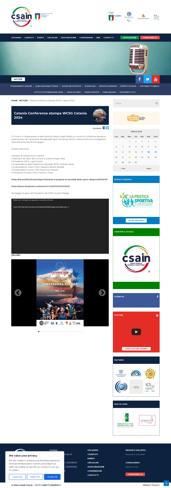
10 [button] (58, 331)
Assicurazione (68, 37)
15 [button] (68, 331)
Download (90, 86)
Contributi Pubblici (149, 86)
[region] (34, 467)
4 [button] (45, 331)
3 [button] (43, 331)
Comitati (29, 37)
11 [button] (60, 331)
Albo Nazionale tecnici (46, 86)
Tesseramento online (21, 86)
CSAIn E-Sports (91, 92)
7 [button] (51, 331)
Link (98, 37)
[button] (157, 103)
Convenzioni (86, 37)
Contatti (108, 37)
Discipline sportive (71, 86)
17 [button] (73, 331)
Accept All (52, 477)
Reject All (35, 477)
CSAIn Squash (109, 92)
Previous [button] (18, 293)
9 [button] (56, 331)
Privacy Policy (151, 485)
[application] (60, 226)
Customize (17, 477)
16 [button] (70, 331)
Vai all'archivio (136, 220)
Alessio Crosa (132, 467)
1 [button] (38, 331)
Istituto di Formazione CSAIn (48, 92)
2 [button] (41, 331)
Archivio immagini (108, 86)
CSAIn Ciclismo (74, 92)
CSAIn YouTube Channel (136, 349)
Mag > (149, 168)
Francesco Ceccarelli (135, 454)
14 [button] (66, 331)
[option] (60, 292)
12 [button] (62, 331)
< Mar (123, 168)
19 (156, 152)
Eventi (40, 37)
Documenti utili (127, 92)
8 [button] (53, 331)
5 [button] (47, 331)
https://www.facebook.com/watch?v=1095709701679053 (40, 186)
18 (148, 152)
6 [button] (49, 331)
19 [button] (77, 331)
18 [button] (75, 331)
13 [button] (64, 331)
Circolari (52, 37)
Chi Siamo (16, 37)
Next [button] (102, 293)
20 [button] (79, 331)
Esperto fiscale (128, 86)
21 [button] (81, 331)
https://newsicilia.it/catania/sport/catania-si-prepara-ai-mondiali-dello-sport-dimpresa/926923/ (59, 179)
